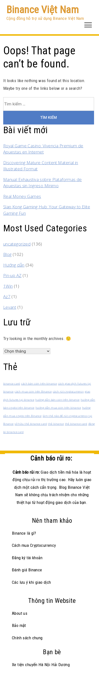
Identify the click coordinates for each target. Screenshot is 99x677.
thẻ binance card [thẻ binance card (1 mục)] (76, 424)
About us (19, 613)
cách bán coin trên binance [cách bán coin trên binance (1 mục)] (39, 383)
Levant (9, 307)
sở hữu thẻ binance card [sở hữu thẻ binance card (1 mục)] (31, 424)
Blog (7, 254)
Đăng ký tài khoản (27, 557)
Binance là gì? (24, 533)
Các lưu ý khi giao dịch (31, 582)
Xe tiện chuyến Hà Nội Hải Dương (41, 664)
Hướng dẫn (14, 265)
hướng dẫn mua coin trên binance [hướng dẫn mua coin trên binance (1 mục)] (58, 407)
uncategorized (17, 244)
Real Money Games (22, 196)
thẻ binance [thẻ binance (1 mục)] (56, 424)
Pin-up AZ (12, 275)
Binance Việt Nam (42, 10)
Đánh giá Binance (27, 569)
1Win (8, 286)
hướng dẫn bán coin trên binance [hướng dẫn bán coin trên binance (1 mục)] (57, 399)
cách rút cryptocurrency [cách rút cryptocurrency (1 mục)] (68, 391)
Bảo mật (19, 625)
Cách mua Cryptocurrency (34, 545)
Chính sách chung (27, 637)
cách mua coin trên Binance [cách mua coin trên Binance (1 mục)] (33, 391)
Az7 (6, 296)
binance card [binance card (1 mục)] (11, 383)
